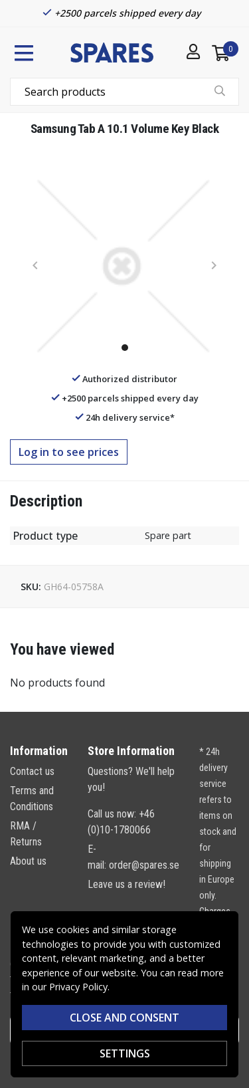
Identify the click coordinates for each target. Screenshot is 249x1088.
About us (28, 861)
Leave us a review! (126, 884)
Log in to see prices (69, 452)
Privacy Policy (78, 986)
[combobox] (124, 91)
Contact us (32, 771)
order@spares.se (144, 865)
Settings (125, 1053)
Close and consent (124, 1017)
